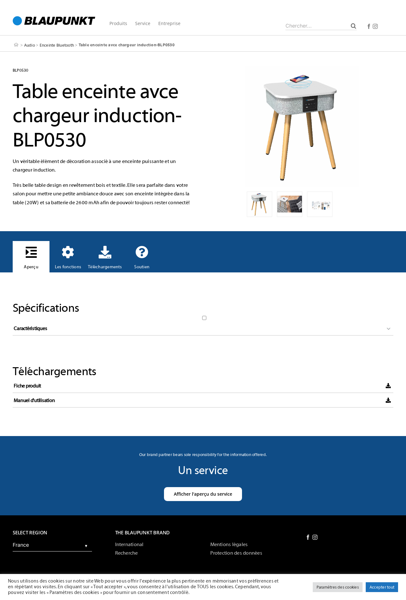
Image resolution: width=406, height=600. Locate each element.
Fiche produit (27, 386)
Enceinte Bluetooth (57, 44)
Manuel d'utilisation (34, 400)
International (129, 544)
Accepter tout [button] (382, 587)
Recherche (126, 553)
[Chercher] (353, 26)
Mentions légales (229, 544)
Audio (29, 44)
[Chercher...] (321, 26)
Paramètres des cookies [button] (338, 587)
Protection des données (236, 553)
